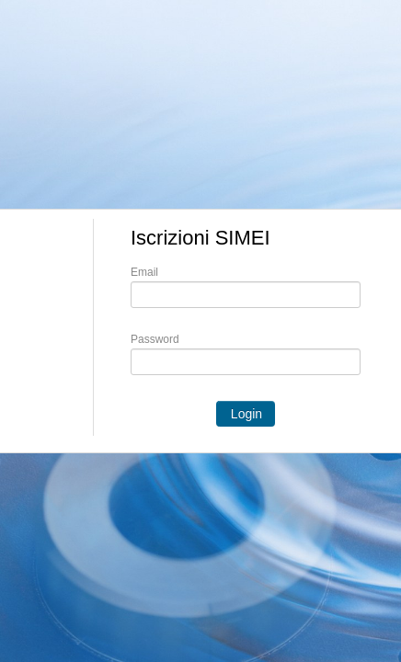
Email (144, 272)
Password (155, 339)
